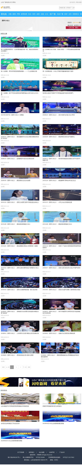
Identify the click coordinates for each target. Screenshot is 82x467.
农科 (38, 14)
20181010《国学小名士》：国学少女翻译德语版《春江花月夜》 (19, 289)
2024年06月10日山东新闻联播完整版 (53, 423)
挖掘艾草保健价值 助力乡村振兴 (52, 406)
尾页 (29, 367)
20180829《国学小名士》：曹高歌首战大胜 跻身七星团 (17, 355)
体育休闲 (24, 14)
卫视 (9, 14)
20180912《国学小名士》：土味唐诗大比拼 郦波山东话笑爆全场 (20, 333)
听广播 (53, 14)
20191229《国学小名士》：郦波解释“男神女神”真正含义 (59, 180)
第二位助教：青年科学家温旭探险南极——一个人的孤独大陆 (19, 71)
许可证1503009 (40, 457)
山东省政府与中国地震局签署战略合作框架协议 (15, 406)
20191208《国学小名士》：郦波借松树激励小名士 (15, 224)
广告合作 (62, 452)
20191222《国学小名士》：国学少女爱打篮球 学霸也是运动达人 (20, 202)
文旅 (42, 14)
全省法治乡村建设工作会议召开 (10, 423)
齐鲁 (18, 14)
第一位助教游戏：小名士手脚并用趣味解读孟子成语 (58, 71)
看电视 (4, 14)
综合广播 (60, 14)
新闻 (14, 14)
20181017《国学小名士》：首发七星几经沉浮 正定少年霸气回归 (61, 268)
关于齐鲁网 (20, 452)
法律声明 (51, 452)
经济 (65, 14)
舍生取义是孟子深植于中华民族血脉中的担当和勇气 (58, 93)
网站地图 (79, 2)
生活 (29, 14)
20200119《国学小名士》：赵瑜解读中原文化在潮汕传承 (17, 158)
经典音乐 (76, 14)
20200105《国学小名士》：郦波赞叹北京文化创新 (15, 180)
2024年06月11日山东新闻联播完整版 (11, 440)
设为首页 (72, 2)
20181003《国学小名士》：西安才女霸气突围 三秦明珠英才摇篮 (61, 289)
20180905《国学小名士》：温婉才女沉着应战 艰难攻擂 (59, 333)
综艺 (33, 14)
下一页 (25, 367)
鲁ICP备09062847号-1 (14, 457)
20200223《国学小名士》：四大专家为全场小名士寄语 (59, 115)
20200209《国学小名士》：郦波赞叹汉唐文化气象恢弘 (59, 136)
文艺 (70, 14)
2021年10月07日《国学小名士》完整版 (12, 115)
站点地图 (41, 452)
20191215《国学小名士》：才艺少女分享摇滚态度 (57, 202)
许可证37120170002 (68, 457)
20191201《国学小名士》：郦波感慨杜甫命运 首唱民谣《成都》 (20, 246)
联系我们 (31, 452)
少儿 (46, 14)
